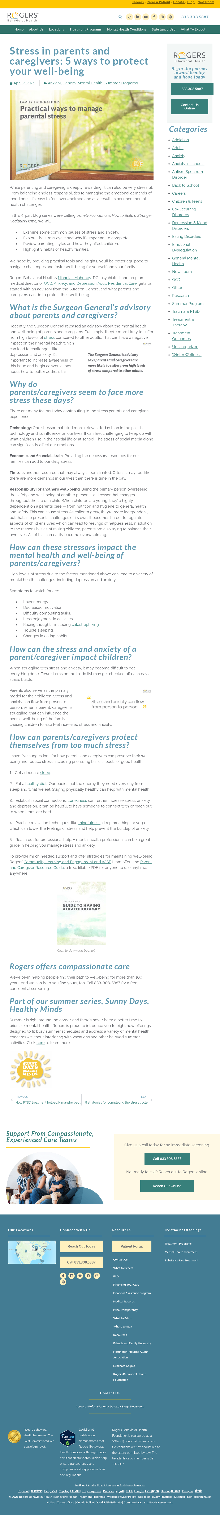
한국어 (76, 1491)
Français (187, 1491)
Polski (129, 1491)
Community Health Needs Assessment (148, 1502)
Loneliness (77, 800)
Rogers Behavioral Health (35, 1496)
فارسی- (139, 1491)
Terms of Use (65, 1502)
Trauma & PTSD (186, 311)
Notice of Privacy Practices (155, 1496)
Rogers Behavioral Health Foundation (129, 1377)
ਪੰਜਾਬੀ (198, 1491)
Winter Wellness (187, 354)
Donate (179, 2)
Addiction (180, 140)
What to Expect (123, 1268)
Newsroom (206, 2)
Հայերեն (153, 1491)
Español (23, 1491)
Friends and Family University (132, 1343)
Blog (191, 2)
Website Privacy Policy (122, 1496)
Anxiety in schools (188, 163)
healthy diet (36, 783)
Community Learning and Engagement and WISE (67, 862)
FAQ (116, 1276)
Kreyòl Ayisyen (91, 1491)
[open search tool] (120, 17)
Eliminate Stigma (124, 1365)
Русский (108, 1491)
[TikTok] (129, 16)
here (40, 1042)
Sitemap (180, 1496)
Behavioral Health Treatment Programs (79, 1496)
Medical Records (124, 1301)
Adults (178, 148)
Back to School (185, 185)
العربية (120, 1491)
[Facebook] (154, 16)
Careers (138, 2)
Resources (120, 1335)
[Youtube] (145, 16)
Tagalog (64, 1491)
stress (49, 337)
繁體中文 (36, 1491)
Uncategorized (185, 346)
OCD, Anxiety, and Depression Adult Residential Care (90, 283)
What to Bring (122, 1318)
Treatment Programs (178, 1243)
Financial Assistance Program (132, 1293)
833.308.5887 (195, 17)
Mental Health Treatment (181, 1252)
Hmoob (166, 1491)
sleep (45, 772)
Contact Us (120, 1259)
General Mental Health (83, 83)
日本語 (176, 1491)
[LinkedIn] (137, 16)
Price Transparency (125, 1309)
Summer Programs (121, 83)
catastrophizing (85, 624)
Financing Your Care (126, 1284)
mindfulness (89, 823)
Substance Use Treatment (181, 1260)
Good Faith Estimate (109, 1502)
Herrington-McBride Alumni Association (131, 1354)
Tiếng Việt (50, 1491)
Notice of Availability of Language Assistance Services (110, 1485)
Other (177, 287)
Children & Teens (187, 201)
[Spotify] (170, 16)
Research (180, 295)
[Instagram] (162, 16)
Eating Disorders (186, 236)
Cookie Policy (85, 1502)
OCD (176, 279)
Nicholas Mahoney (74, 277)
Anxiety (54, 83)
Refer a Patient (158, 2)
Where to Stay (122, 1326)
